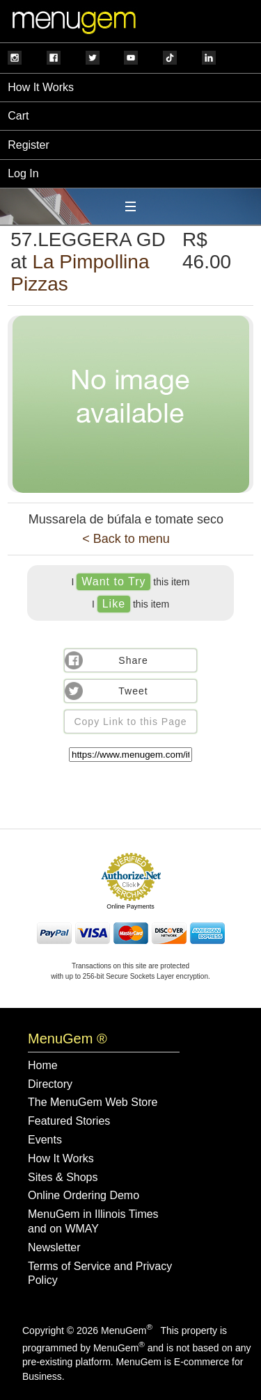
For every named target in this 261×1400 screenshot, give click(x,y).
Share (133, 660)
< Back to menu (126, 539)
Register (28, 145)
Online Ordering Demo (83, 1195)
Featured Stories (69, 1121)
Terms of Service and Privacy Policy (100, 1273)
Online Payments (130, 906)
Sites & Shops (63, 1177)
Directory (50, 1084)
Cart (18, 116)
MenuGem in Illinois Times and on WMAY (93, 1221)
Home (43, 1065)
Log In (23, 173)
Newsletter (54, 1247)
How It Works (41, 87)
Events (45, 1140)
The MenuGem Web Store (92, 1102)
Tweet (133, 691)
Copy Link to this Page (130, 721)
